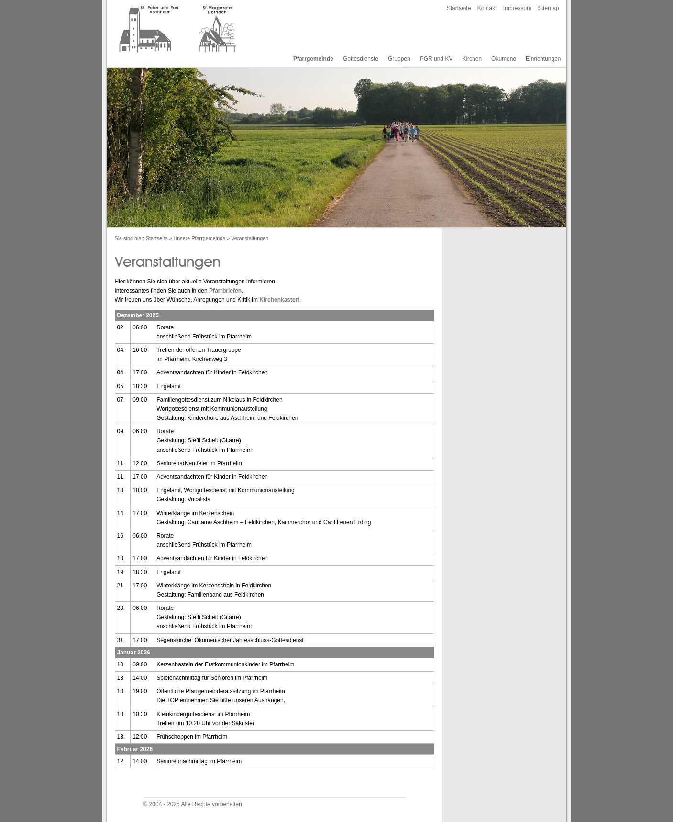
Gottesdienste (360, 59)
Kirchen (472, 59)
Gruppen (399, 59)
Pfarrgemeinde (313, 59)
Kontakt (487, 8)
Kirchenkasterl (279, 299)
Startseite (459, 8)
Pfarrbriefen (225, 290)
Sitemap (548, 8)
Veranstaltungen (249, 238)
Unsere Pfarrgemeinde (200, 238)
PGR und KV (436, 59)
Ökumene (503, 59)
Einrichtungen (543, 59)
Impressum (517, 8)
